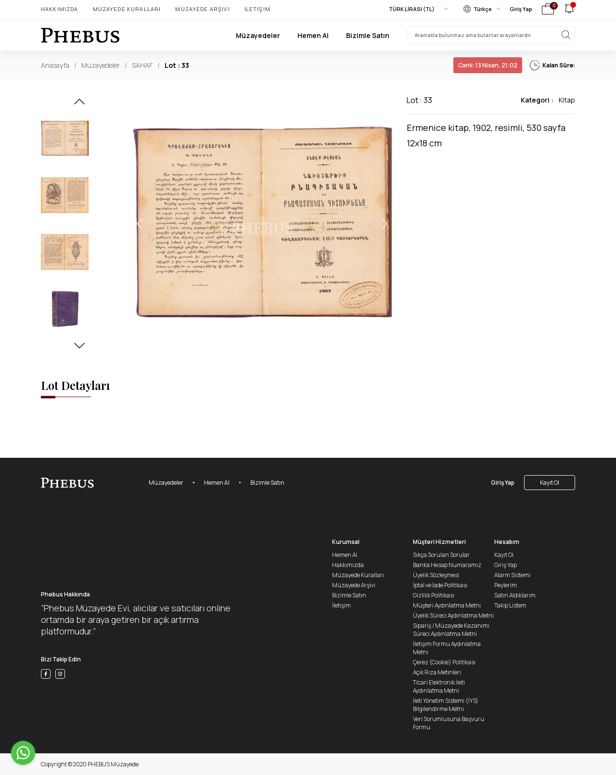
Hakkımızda (59, 9)
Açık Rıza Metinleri (437, 672)
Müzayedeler (258, 35)
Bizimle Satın (367, 35)
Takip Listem (510, 605)
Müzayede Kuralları (127, 9)
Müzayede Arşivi (202, 9)
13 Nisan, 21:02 (487, 65)
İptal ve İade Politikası (440, 585)
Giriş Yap (521, 9)
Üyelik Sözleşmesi (436, 575)
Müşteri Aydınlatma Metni (447, 605)
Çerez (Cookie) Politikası (444, 662)
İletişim (257, 9)
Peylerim (505, 585)
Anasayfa (55, 65)
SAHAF (142, 65)
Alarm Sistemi (512, 575)
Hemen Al (313, 35)
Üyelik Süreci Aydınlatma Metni (453, 615)
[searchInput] (491, 35)
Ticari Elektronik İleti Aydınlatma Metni (439, 686)
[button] (79, 104)
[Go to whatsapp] (23, 753)
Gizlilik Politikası (433, 595)
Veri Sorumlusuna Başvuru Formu (448, 723)
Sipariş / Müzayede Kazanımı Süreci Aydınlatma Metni (451, 629)
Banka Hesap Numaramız (447, 565)
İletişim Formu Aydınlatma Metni (447, 648)
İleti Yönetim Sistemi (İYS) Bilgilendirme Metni (445, 705)
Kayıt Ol (549, 482)
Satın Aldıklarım (515, 595)
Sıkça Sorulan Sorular (441, 555)
